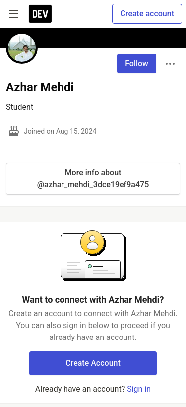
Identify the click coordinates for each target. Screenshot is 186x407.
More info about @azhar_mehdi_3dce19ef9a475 (93, 178)
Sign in (139, 389)
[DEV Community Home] (40, 14)
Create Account (93, 363)
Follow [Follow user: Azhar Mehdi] (136, 63)
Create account (147, 13)
